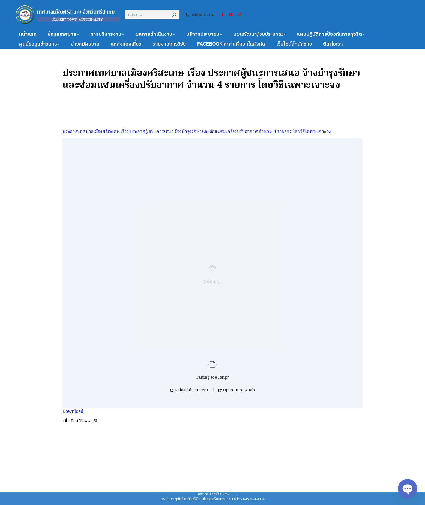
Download (72, 411)
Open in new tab (236, 390)
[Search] (152, 14)
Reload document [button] (189, 390)
